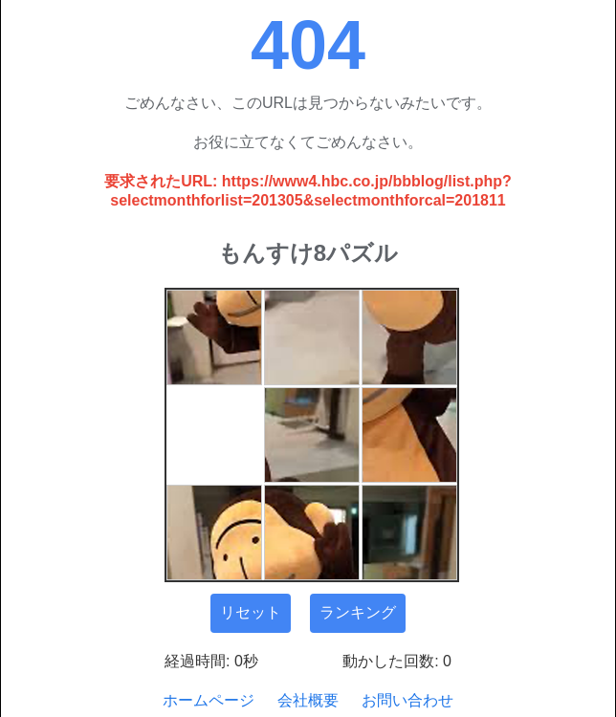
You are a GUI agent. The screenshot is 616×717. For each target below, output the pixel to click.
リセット (250, 612)
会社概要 (308, 700)
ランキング (357, 612)
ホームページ (208, 700)
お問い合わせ (407, 700)
